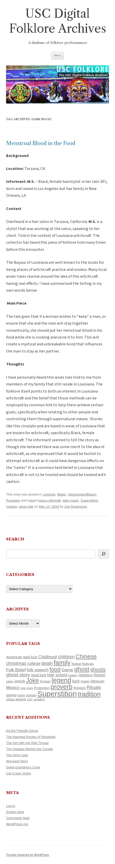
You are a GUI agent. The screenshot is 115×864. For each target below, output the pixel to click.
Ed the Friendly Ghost (22, 731)
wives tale (26, 506)
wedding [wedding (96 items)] (39, 699)
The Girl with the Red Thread (27, 743)
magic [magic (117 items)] (85, 681)
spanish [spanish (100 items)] (31, 695)
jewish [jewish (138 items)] (20, 681)
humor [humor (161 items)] (99, 675)
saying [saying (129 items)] (11, 695)
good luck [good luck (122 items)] (38, 675)
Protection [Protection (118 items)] (42, 688)
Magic (61, 494)
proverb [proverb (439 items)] (62, 686)
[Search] (103, 553)
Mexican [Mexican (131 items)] (97, 681)
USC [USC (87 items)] (30, 699)
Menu (57, 55)
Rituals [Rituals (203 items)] (94, 687)
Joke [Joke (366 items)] (32, 680)
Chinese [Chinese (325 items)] (86, 656)
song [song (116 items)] (21, 695)
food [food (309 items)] (55, 669)
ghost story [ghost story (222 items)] (18, 674)
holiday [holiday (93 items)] (72, 675)
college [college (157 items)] (33, 663)
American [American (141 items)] (14, 657)
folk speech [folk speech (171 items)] (38, 669)
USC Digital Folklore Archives (57, 21)
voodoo (11, 506)
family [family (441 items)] (62, 662)
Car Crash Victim (18, 773)
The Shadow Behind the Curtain (29, 749)
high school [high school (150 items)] (57, 675)
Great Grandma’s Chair (23, 767)
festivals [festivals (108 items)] (88, 664)
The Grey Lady (17, 755)
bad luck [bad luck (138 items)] (30, 657)
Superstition (89, 500)
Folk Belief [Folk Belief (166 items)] (16, 669)
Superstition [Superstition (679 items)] (57, 694)
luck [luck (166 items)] (76, 681)
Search (15, 539)
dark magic (71, 500)
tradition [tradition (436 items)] (89, 694)
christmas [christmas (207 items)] (16, 663)
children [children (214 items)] (66, 656)
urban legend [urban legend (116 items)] (16, 699)
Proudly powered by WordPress (27, 855)
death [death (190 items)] (47, 663)
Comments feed (18, 818)
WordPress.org (17, 824)
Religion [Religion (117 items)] (80, 688)
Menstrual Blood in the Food (40, 143)
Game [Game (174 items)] (67, 669)
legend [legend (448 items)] (61, 680)
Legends (49, 494)
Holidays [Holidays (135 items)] (85, 675)
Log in (10, 806)
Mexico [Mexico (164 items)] (12, 687)
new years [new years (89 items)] (26, 688)
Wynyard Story (17, 761)
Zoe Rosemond (75, 506)
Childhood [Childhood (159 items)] (47, 657)
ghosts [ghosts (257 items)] (97, 669)
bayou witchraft (49, 500)
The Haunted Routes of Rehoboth (30, 737)
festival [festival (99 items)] (76, 664)
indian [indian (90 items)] (10, 681)
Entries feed (15, 812)
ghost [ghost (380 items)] (81, 669)
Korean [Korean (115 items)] (45, 681)
